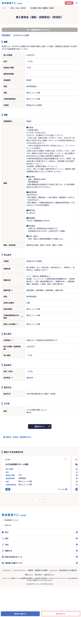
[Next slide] (43, 499)
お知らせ (8, 525)
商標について (29, 574)
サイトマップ (53, 570)
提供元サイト (40, 426)
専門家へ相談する (20, 614)
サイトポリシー (7, 570)
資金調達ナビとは (11, 520)
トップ (4, 8)
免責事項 (30, 570)
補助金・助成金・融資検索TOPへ (19, 437)
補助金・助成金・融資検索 (18, 8)
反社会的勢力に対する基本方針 (68, 570)
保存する (62, 614)
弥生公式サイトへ (49, 574)
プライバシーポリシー (19, 570)
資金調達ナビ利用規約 (41, 570)
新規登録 (69, 3)
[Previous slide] (36, 499)
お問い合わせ (38, 574)
